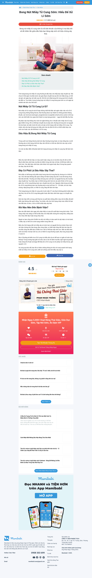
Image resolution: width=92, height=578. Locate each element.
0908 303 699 (38, 553)
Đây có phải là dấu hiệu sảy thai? (33, 83)
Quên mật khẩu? (46, 351)
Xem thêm (46, 401)
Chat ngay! (40, 307)
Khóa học (42, 2)
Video (47, 2)
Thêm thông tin (50, 307)
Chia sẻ (60, 255)
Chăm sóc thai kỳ (25, 2)
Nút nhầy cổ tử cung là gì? (31, 78)
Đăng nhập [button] (80, 2)
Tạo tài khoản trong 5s (46, 343)
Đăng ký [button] (87, 2)
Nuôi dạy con (34, 2)
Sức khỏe (40, 7)
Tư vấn (52, 2)
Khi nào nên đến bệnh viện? (31, 86)
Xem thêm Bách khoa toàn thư (46, 471)
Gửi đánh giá (59, 275)
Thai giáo (16, 2)
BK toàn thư (59, 2)
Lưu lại (32, 256)
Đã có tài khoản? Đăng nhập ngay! (46, 347)
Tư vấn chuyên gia (46, 24)
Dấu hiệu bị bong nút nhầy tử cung (33, 81)
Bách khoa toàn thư (29, 7)
